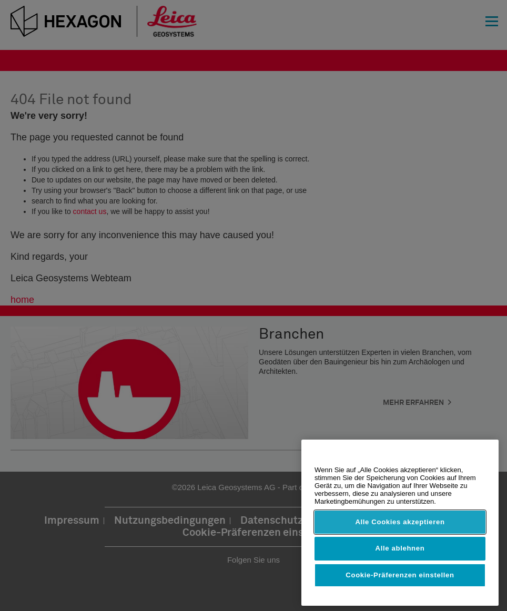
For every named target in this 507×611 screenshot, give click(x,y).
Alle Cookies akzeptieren (399, 522)
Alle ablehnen (400, 548)
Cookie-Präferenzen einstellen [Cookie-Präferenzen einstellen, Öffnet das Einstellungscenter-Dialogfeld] (400, 575)
